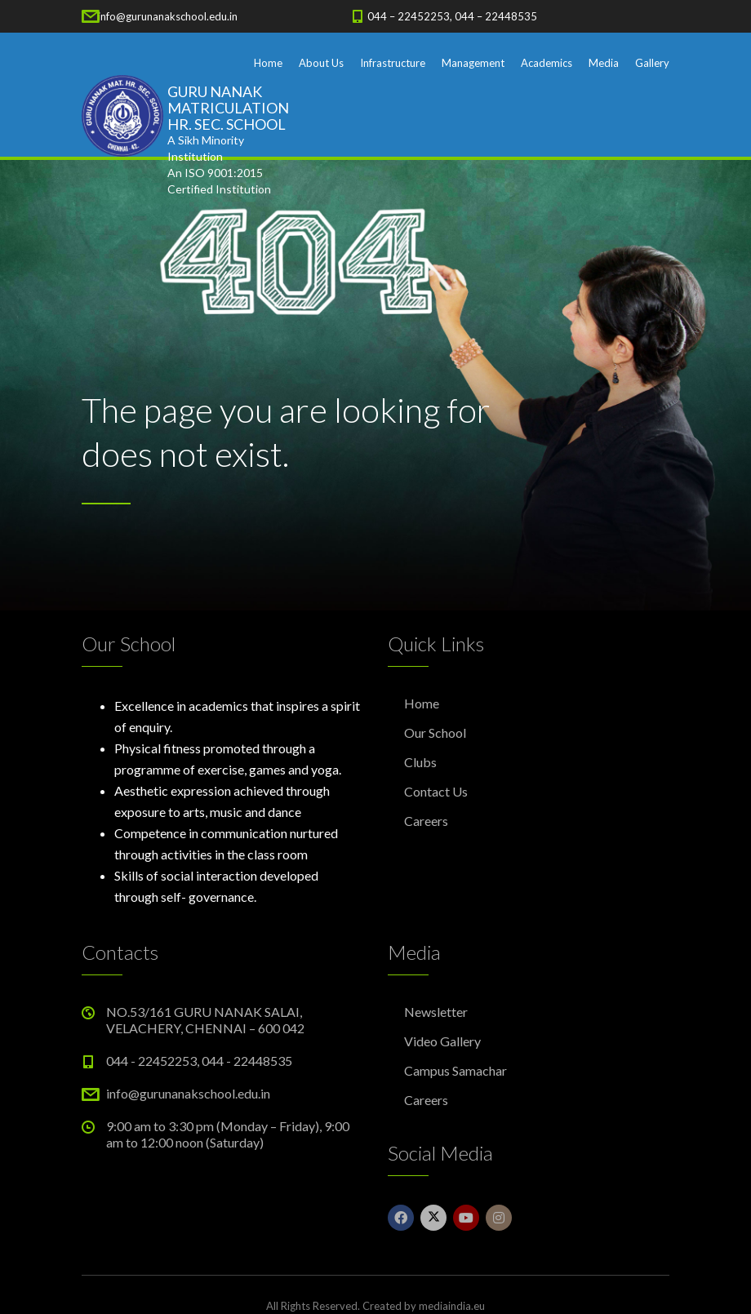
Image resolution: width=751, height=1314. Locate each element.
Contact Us (436, 791)
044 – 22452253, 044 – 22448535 (452, 16)
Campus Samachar (455, 1070)
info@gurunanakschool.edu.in (168, 16)
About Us (321, 62)
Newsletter (436, 1011)
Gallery (652, 62)
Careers (426, 820)
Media (604, 62)
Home (268, 62)
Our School (435, 732)
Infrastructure (392, 62)
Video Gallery (442, 1041)
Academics (546, 62)
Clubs (420, 762)
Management (473, 62)
